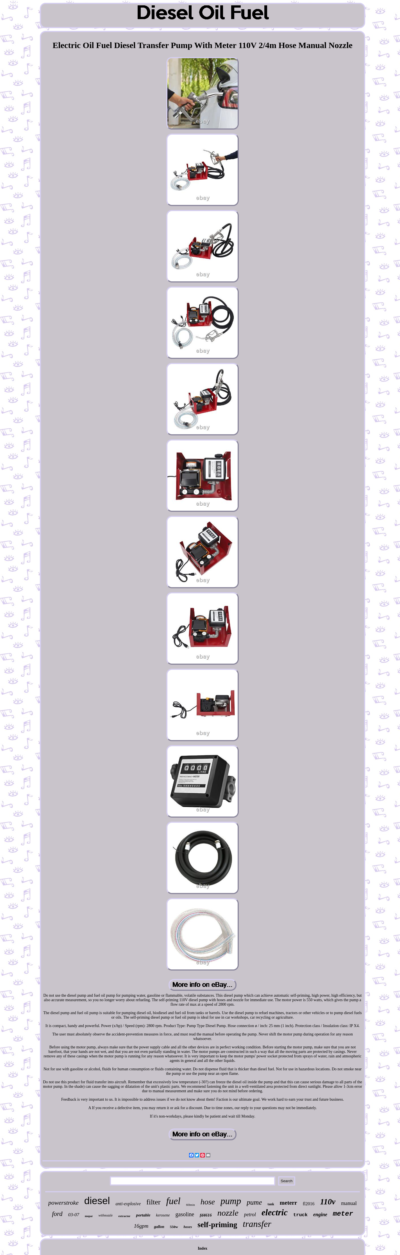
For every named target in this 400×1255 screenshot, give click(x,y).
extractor (124, 1216)
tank (271, 1204)
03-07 (73, 1214)
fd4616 (206, 1215)
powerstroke (63, 1202)
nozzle (227, 1212)
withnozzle (105, 1215)
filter (153, 1202)
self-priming (217, 1224)
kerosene (163, 1215)
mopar (89, 1216)
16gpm (141, 1226)
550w (174, 1227)
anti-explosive (128, 1203)
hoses (188, 1227)
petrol (250, 1214)
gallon (159, 1227)
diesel (97, 1200)
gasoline (185, 1214)
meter (343, 1214)
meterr (288, 1202)
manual (349, 1203)
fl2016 (309, 1203)
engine (320, 1214)
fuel (173, 1201)
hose (208, 1201)
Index (202, 1248)
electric (275, 1212)
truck (300, 1215)
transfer (257, 1224)
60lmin (190, 1204)
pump (231, 1201)
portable (143, 1215)
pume (254, 1202)
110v (327, 1201)
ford (57, 1213)
